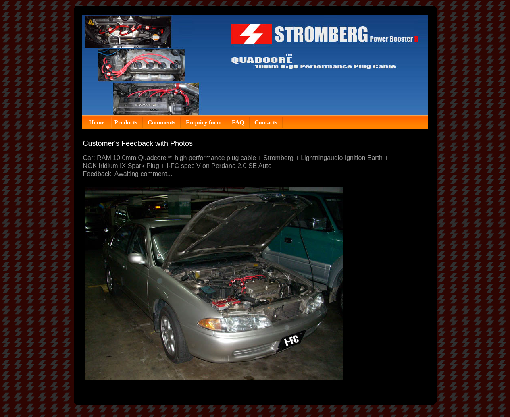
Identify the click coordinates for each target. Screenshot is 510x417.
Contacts (265, 122)
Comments (161, 122)
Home (97, 122)
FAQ (238, 122)
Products (125, 122)
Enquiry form (204, 122)
